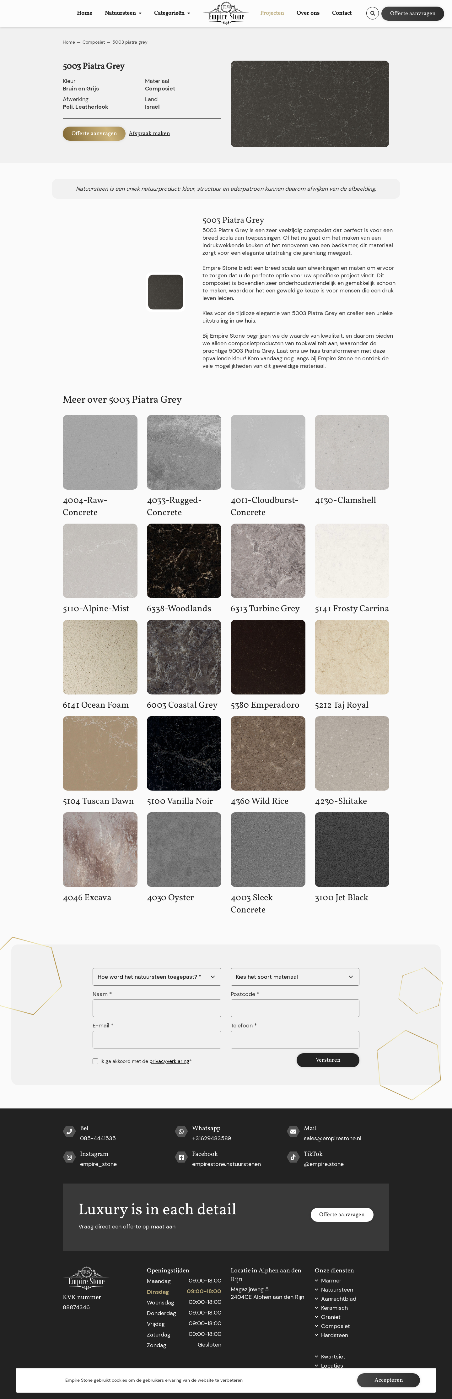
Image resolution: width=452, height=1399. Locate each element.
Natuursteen (108, 12)
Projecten (293, 12)
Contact (346, 12)
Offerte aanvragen (413, 13)
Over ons (321, 12)
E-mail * (103, 1025)
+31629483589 (211, 1138)
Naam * (102, 994)
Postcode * (245, 994)
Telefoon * (244, 1025)
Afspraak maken (149, 134)
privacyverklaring (169, 1061)
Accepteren (388, 1380)
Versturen (328, 1060)
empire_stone (98, 1164)
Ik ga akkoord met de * (146, 1061)
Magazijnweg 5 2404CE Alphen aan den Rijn (267, 1293)
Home (80, 12)
